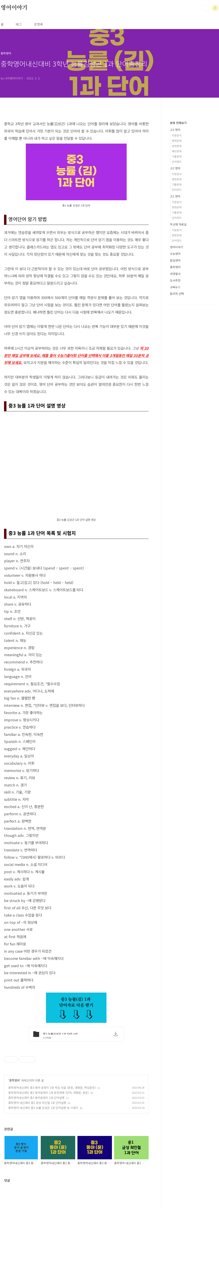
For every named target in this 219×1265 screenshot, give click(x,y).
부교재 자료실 (178, 224)
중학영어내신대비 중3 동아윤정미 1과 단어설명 (36, 1154)
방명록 (38, 24)
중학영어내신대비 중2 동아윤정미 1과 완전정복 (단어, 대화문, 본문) (48, 1149)
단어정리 (176, 162)
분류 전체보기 (178, 123)
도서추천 (175, 280)
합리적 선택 (177, 294)
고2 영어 (175, 168)
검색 (206, 8)
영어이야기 (14, 8)
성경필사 (175, 274)
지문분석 (176, 135)
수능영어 (175, 254)
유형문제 (176, 146)
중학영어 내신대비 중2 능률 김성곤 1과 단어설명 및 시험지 (43, 1164)
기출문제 (176, 156)
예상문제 (176, 151)
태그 (19, 24)
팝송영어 (175, 260)
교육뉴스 (175, 287)
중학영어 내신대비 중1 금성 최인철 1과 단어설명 (37, 1159)
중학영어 (14, 1137)
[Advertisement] (76, 1074)
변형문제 (176, 141)
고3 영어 (175, 130)
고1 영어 (175, 196)
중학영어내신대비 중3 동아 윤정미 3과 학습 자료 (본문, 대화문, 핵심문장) (52, 1144)
